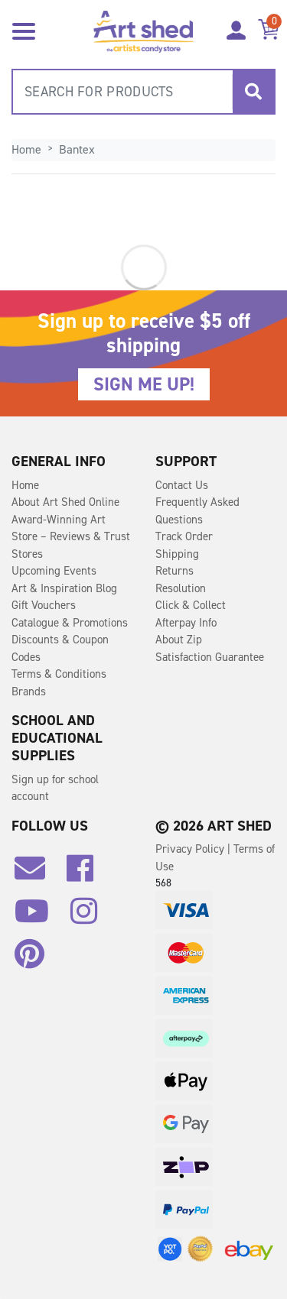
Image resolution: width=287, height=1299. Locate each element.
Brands (28, 691)
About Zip (178, 639)
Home (25, 485)
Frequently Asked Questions (197, 510)
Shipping (177, 554)
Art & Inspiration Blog (64, 588)
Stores (27, 554)
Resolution (180, 588)
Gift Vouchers (43, 605)
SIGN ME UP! (143, 384)
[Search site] (253, 91)
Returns (174, 570)
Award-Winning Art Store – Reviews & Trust (70, 528)
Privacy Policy (191, 849)
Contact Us (181, 485)
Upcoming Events (53, 570)
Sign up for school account (55, 788)
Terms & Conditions (58, 674)
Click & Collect (190, 605)
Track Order (184, 536)
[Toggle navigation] (23, 29)
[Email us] (37, 874)
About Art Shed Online (65, 502)
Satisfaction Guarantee (209, 657)
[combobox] (143, 92)
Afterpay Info (186, 622)
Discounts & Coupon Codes (60, 648)
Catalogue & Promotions (69, 622)
